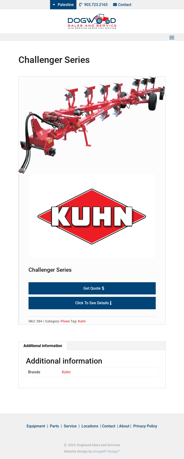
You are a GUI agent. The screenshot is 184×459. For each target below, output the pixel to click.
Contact (124, 4)
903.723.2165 (96, 4)
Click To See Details (92, 303)
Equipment (36, 426)
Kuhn (82, 321)
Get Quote (92, 288)
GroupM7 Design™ (106, 452)
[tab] (43, 346)
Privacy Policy (145, 426)
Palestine (66, 4)
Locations (89, 426)
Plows (65, 321)
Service (70, 426)
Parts (54, 426)
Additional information (42, 345)
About (124, 426)
